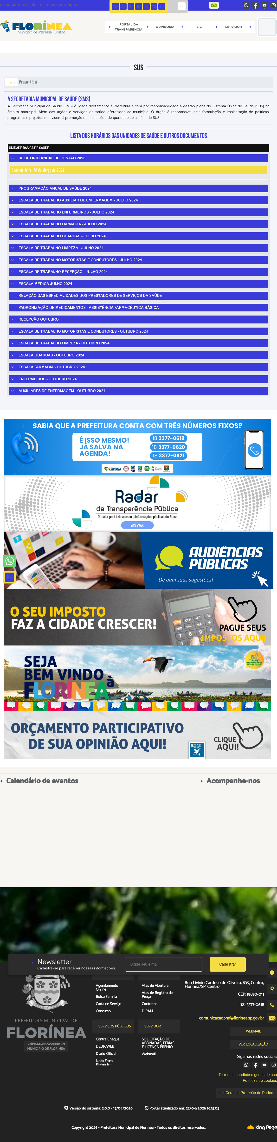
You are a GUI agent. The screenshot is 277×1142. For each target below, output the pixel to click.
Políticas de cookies (260, 1080)
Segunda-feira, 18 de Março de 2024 (38, 170)
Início (11, 82)
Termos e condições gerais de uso (248, 1074)
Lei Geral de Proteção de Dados (246, 1092)
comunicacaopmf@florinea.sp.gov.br (231, 1018)
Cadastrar (227, 964)
